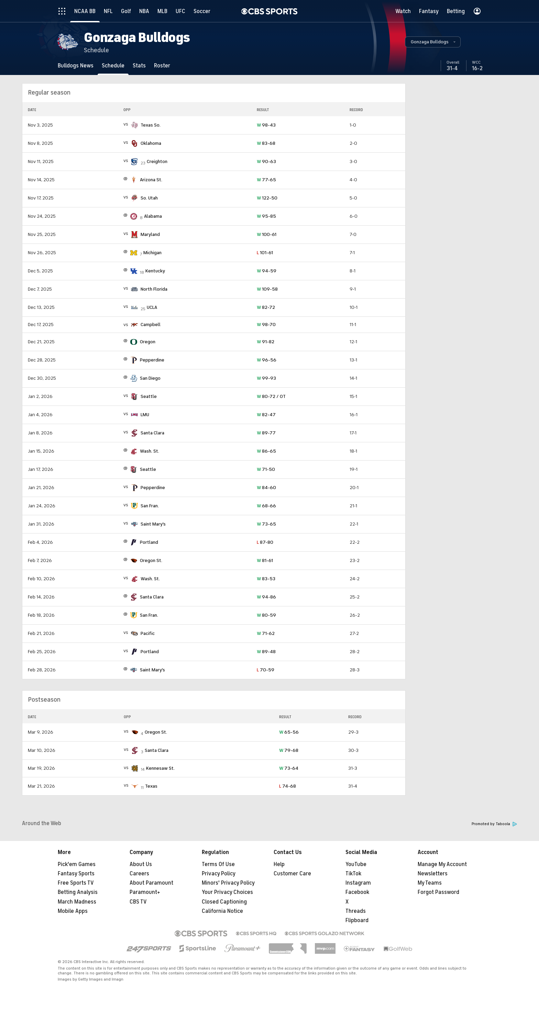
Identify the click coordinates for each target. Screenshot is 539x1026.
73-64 (288, 768)
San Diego (150, 378)
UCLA (152, 307)
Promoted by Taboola (494, 824)
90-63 (266, 161)
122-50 (267, 198)
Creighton (157, 161)
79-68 (288, 750)
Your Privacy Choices (227, 892)
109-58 (267, 289)
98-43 (266, 125)
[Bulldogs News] (76, 65)
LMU (145, 415)
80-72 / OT (271, 396)
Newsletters (433, 873)
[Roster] (162, 65)
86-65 (266, 451)
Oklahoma (151, 143)
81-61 (265, 560)
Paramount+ (145, 892)
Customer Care (292, 873)
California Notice (222, 911)
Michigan (152, 253)
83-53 (266, 579)
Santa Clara (152, 433)
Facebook (357, 892)
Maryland (150, 234)
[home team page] (134, 125)
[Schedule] (113, 65)
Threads (355, 911)
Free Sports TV (76, 882)
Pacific (148, 633)
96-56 (266, 360)
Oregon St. (151, 560)
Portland (149, 542)
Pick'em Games (77, 864)
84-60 (266, 487)
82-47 (266, 415)
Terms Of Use (218, 864)
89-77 (266, 433)
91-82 (265, 342)
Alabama (153, 216)
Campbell (151, 324)
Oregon (147, 342)
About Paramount (151, 882)
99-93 (266, 378)
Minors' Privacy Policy (228, 882)
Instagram (358, 882)
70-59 (265, 670)
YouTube (355, 864)
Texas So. (151, 125)
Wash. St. (149, 451)
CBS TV (138, 901)
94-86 (266, 597)
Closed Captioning (224, 901)
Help (279, 864)
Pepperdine (152, 360)
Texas (151, 786)
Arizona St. (151, 180)
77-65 (266, 180)
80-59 (266, 615)
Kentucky (155, 271)
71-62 (266, 633)
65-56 (289, 732)
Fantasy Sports (76, 873)
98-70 (266, 324)
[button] (433, 41)
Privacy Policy (218, 873)
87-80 (265, 542)
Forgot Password (438, 892)
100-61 (266, 234)
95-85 (266, 216)
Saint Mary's (153, 524)
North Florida (154, 289)
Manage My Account (442, 864)
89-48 (266, 652)
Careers (139, 873)
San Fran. (150, 506)
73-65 (266, 524)
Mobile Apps (73, 911)
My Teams (430, 882)
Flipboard (356, 920)
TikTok (353, 873)
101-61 (265, 253)
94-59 (266, 271)
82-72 (266, 307)
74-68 (287, 786)
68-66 (266, 506)
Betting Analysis (78, 892)
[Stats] (139, 65)
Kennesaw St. (160, 768)
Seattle (149, 396)
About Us (141, 864)
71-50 (266, 469)
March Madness (77, 901)
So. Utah (149, 198)
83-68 (266, 143)
